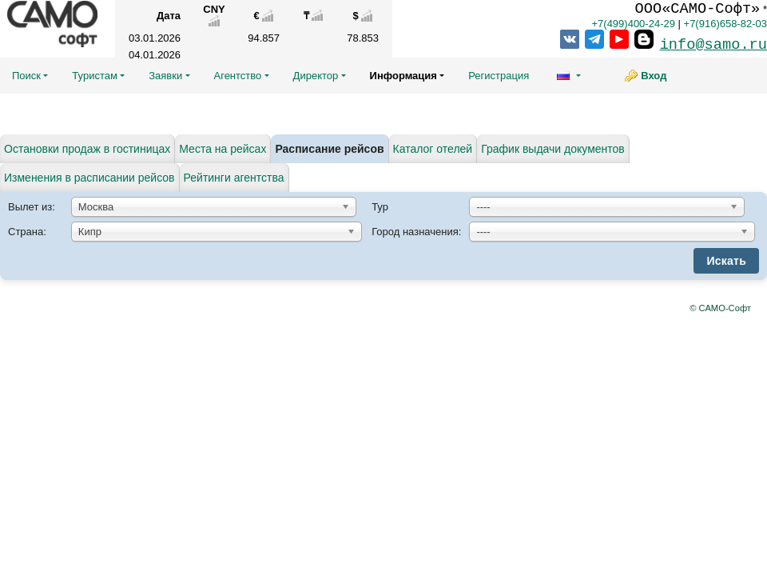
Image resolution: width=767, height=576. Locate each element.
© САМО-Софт (720, 308)
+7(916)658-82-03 (725, 24)
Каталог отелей (433, 148)
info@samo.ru (713, 45)
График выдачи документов (553, 148)
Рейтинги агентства (234, 177)
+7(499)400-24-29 (632, 24)
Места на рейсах (222, 148)
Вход (653, 76)
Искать (726, 260)
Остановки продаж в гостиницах (87, 148)
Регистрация (498, 76)
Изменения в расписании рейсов (89, 177)
